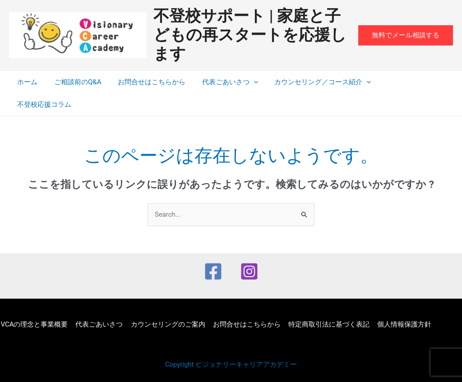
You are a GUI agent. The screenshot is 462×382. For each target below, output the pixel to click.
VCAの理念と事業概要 (33, 302)
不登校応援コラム (398, 82)
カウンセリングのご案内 (165, 302)
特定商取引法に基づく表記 (324, 302)
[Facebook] (213, 249)
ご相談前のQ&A (73, 82)
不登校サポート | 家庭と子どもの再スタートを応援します (249, 35)
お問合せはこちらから (144, 82)
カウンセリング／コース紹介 (309, 82)
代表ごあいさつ (219, 82)
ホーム (26, 82)
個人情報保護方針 (399, 302)
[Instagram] (249, 249)
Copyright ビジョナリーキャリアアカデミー (231, 342)
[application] (243, 82)
